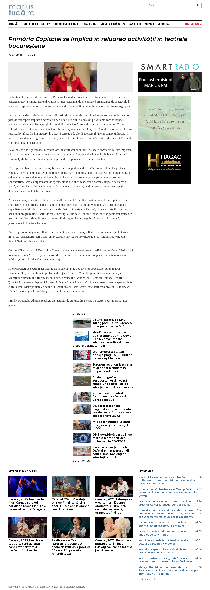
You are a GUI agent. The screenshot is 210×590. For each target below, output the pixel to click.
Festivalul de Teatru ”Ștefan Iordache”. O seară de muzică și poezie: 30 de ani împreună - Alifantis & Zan (71, 547)
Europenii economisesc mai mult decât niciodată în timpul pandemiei (113, 368)
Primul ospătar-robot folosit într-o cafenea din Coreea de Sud (110, 397)
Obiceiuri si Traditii (68, 24)
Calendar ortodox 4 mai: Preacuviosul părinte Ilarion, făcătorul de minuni (163, 524)
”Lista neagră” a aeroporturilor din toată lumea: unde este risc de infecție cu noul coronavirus (113, 382)
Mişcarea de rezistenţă (40, 10)
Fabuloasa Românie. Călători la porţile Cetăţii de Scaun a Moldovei (163, 542)
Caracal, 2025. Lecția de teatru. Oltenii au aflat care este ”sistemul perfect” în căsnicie (25, 545)
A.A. (33, 55)
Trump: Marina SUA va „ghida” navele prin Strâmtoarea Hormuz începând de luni (166, 560)
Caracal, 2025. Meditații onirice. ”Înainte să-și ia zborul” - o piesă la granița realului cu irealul (70, 504)
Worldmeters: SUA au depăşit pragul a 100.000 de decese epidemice (113, 355)
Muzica (149, 24)
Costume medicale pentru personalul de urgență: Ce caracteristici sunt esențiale (165, 503)
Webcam (196, 24)
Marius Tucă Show (113, 24)
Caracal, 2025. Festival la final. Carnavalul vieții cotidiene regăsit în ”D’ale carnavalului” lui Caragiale (27, 504)
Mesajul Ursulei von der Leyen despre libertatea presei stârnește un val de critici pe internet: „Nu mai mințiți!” (168, 570)
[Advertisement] (37, 334)
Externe (46, 24)
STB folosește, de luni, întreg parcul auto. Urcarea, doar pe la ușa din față (112, 323)
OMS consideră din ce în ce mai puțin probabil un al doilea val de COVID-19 (112, 438)
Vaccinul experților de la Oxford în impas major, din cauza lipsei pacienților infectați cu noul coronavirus (101, 454)
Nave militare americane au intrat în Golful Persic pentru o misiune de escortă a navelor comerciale (167, 480)
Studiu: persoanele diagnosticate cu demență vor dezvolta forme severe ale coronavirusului (112, 411)
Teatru (32, 471)
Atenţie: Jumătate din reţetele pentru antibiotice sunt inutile (163, 533)
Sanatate (135, 24)
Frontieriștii (29, 24)
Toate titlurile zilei (148, 579)
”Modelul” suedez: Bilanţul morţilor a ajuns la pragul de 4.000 (113, 425)
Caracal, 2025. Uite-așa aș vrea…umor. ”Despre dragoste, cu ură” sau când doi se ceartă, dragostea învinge (113, 506)
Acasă (12, 24)
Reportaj (164, 24)
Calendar (90, 24)
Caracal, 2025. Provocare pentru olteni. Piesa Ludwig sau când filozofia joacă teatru (113, 545)
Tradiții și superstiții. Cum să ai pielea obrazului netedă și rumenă (162, 551)
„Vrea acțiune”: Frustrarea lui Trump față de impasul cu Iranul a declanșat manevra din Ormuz (168, 492)
